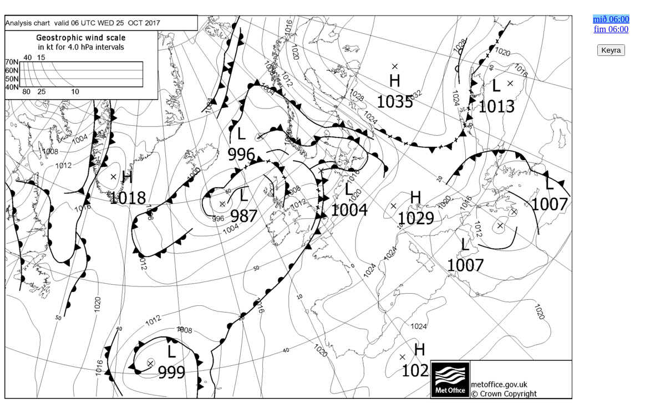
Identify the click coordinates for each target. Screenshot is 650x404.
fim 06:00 (611, 29)
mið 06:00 (611, 19)
